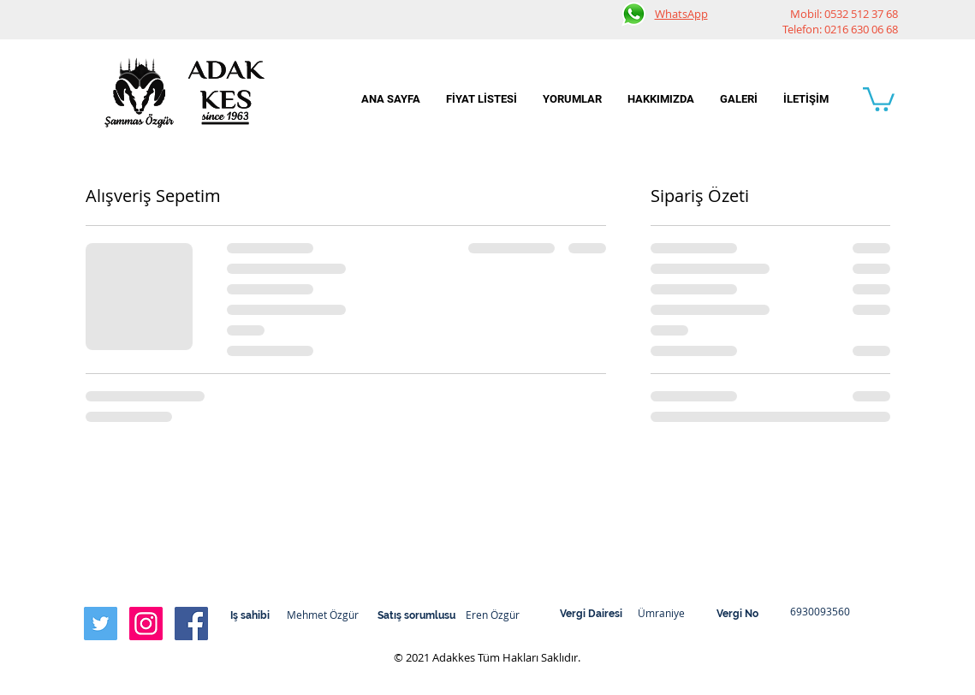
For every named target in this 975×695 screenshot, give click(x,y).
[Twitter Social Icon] (100, 623)
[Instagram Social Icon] (146, 623)
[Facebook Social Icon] (191, 623)
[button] (879, 98)
